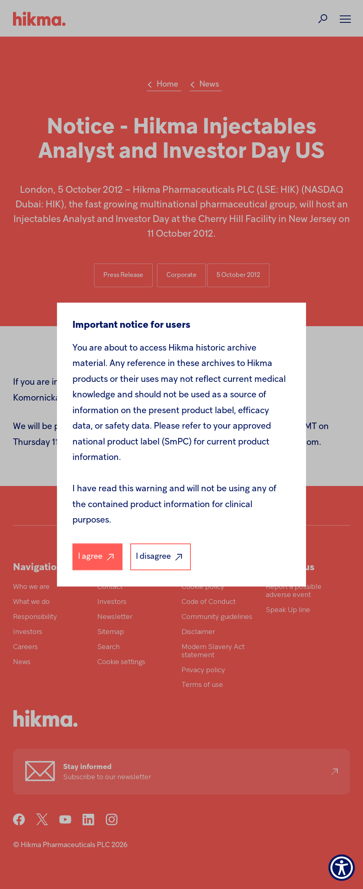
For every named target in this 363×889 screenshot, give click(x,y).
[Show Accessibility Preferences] (341, 867)
